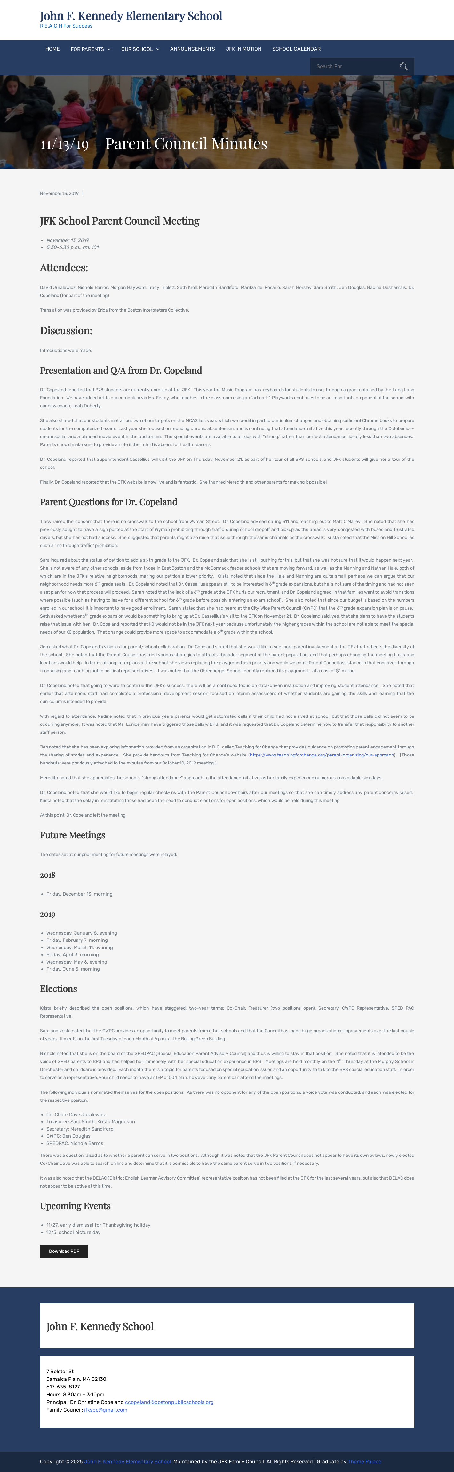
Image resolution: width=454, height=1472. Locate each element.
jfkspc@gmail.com (105, 1410)
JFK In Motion (243, 49)
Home (52, 49)
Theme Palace (364, 1462)
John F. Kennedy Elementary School (131, 15)
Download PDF (64, 1251)
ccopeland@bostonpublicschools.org (169, 1402)
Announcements (192, 49)
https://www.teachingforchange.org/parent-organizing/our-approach (322, 755)
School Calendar (296, 49)
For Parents (87, 49)
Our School (137, 49)
